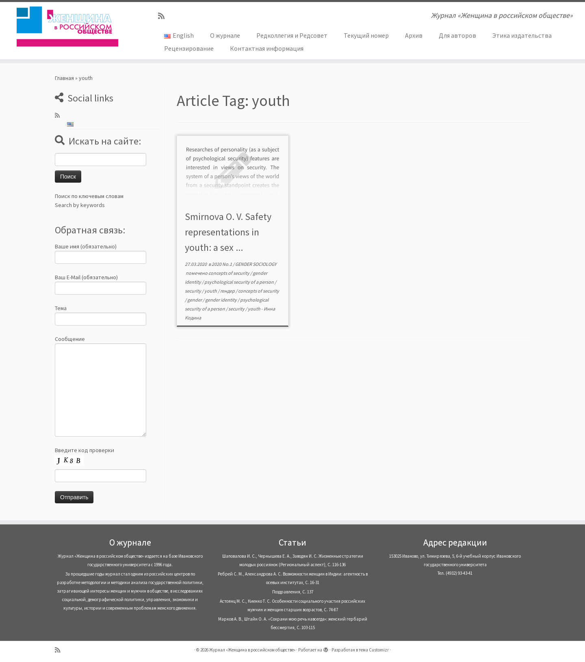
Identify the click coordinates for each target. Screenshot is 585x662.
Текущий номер (366, 35)
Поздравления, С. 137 (292, 592)
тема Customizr (374, 650)
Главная (64, 78)
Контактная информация (266, 48)
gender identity (221, 300)
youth (211, 291)
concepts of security (229, 273)
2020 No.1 (222, 264)
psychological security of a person (239, 282)
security (193, 291)
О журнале (225, 35)
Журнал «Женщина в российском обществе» (252, 650)
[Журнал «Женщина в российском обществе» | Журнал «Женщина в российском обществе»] (67, 26)
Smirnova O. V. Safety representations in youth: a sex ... (228, 232)
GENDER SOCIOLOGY (256, 264)
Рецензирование (189, 48)
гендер (228, 291)
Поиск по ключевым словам (89, 196)
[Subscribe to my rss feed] (164, 16)
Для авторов (457, 35)
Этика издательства (522, 35)
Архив (413, 35)
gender (195, 300)
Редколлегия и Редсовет (291, 35)
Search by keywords (80, 205)
